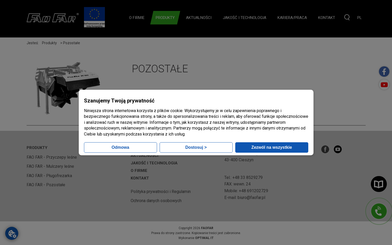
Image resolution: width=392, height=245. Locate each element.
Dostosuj (196, 147)
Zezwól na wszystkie (271, 147)
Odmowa (120, 147)
